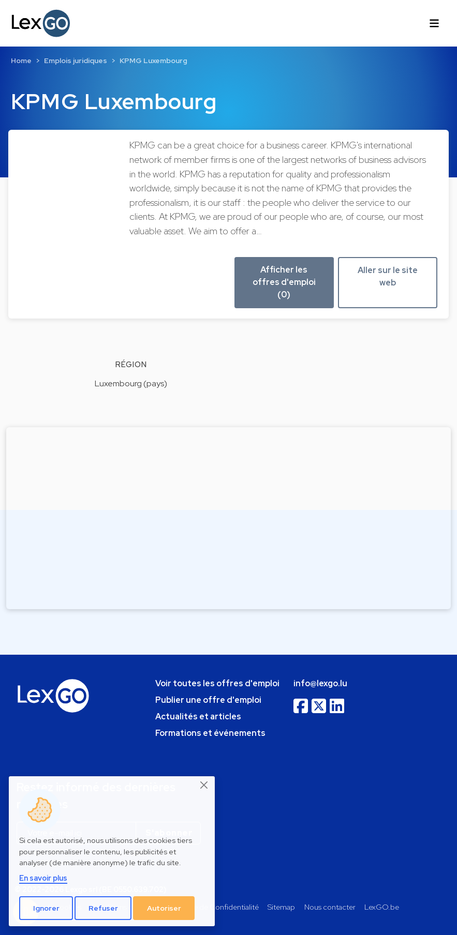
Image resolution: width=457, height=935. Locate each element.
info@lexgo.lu (320, 683)
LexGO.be (381, 907)
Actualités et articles (198, 716)
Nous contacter (330, 907)
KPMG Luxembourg (153, 60)
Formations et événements (210, 733)
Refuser (103, 908)
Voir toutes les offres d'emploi (217, 683)
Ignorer (46, 908)
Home (21, 60)
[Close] (204, 785)
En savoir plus (43, 878)
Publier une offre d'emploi (208, 700)
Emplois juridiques (75, 60)
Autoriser (164, 908)
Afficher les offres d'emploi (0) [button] (284, 282)
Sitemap (281, 907)
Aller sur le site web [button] (388, 276)
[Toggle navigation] (434, 23)
